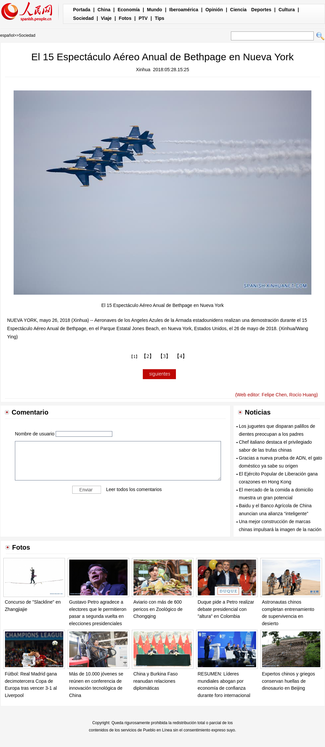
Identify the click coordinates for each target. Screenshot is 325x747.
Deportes (261, 9)
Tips (159, 18)
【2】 (147, 356)
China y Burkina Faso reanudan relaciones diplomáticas (156, 681)
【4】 (181, 356)
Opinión (214, 9)
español (7, 35)
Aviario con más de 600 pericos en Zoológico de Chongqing (158, 609)
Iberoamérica (183, 9)
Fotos (125, 18)
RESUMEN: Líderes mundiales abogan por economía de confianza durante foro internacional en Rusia (224, 688)
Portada (81, 9)
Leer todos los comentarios (134, 489)
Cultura (287, 9)
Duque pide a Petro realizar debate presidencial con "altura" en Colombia (226, 609)
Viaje (106, 18)
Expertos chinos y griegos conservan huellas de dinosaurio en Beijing (288, 681)
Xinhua (143, 69)
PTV (142, 18)
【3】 (164, 356)
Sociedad (83, 18)
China (103, 9)
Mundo (154, 9)
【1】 (134, 356)
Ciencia (238, 9)
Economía (129, 9)
